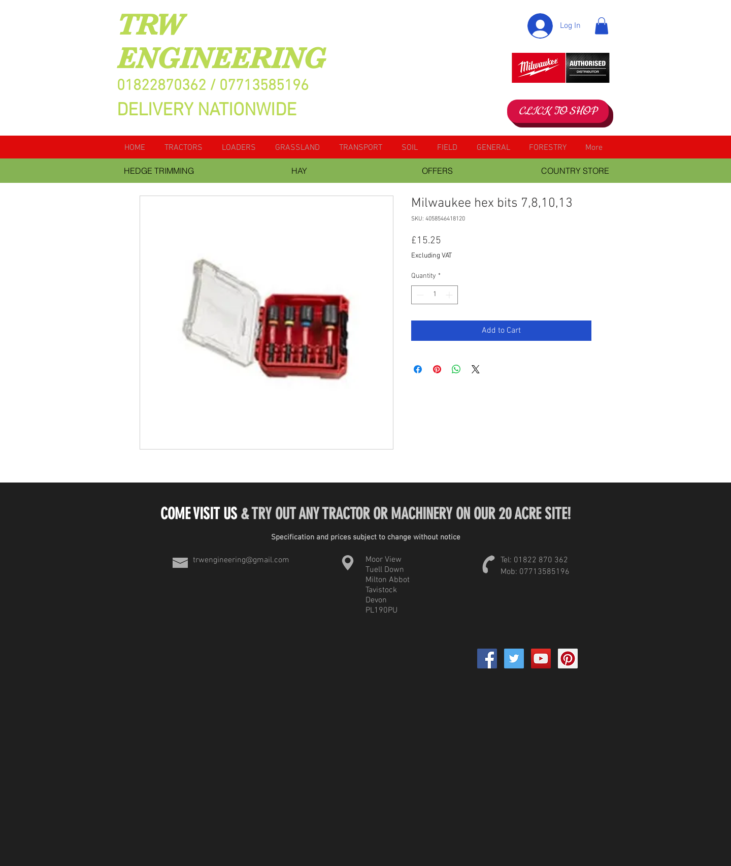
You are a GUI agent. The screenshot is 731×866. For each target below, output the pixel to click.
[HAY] (299, 171)
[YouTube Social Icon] (541, 658)
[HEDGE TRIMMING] (159, 171)
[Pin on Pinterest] (437, 369)
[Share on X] (476, 369)
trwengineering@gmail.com (241, 560)
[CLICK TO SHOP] (558, 111)
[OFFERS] (437, 171)
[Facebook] (487, 658)
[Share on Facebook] (418, 369)
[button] (601, 25)
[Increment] (450, 295)
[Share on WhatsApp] (456, 369)
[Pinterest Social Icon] (568, 658)
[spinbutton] (434, 295)
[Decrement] (419, 295)
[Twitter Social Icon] (514, 658)
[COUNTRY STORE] (575, 171)
